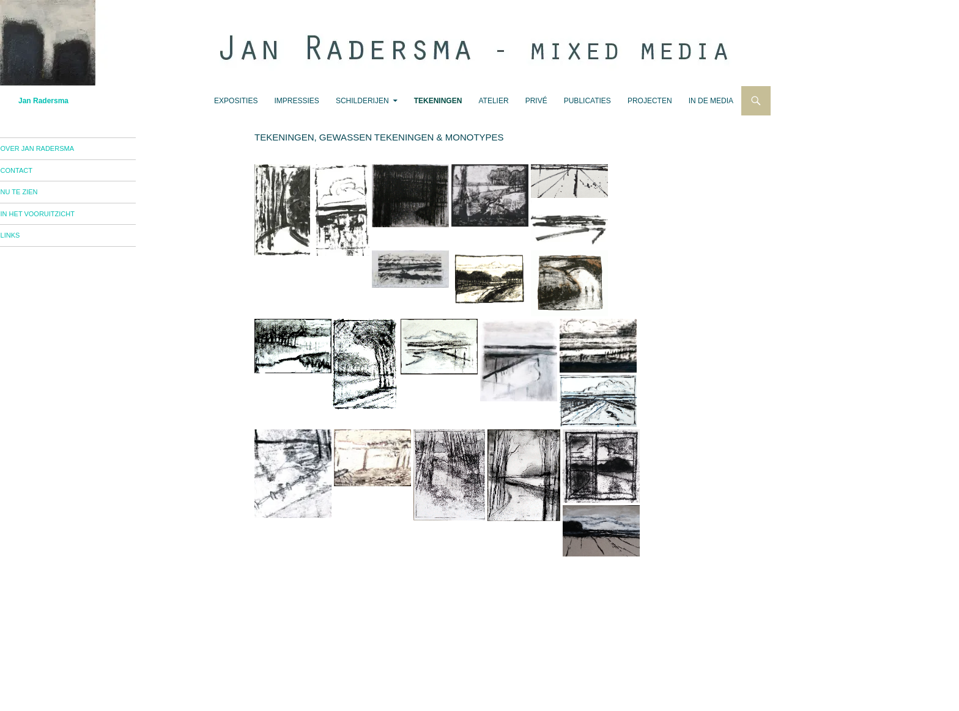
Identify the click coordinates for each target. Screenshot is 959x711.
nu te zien (37, 195)
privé (536, 101)
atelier (493, 101)
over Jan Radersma (55, 149)
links (28, 240)
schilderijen (362, 101)
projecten (650, 101)
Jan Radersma (43, 101)
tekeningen (438, 101)
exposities (235, 101)
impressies (297, 101)
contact (34, 172)
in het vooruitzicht (55, 218)
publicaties (587, 101)
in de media (711, 101)
